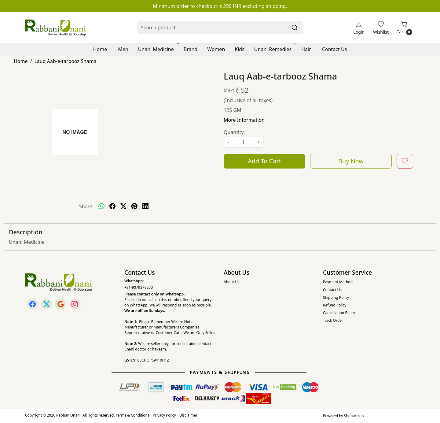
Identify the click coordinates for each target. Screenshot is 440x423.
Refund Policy (334, 305)
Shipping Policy (336, 297)
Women (216, 49)
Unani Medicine (158, 49)
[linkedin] (145, 206)
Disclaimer (188, 415)
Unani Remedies (274, 49)
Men (123, 49)
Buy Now (351, 161)
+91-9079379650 (138, 287)
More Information (244, 120)
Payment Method (338, 281)
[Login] (359, 27)
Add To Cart (264, 161)
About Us (232, 281)
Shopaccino (354, 415)
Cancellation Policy (339, 312)
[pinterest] (134, 206)
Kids (239, 49)
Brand (190, 49)
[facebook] (112, 206)
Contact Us (334, 49)
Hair (306, 49)
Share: (86, 206)
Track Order (333, 320)
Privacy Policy (164, 415)
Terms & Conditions (132, 415)
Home (100, 49)
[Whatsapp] (101, 206)
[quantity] (243, 142)
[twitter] (123, 206)
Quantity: (234, 132)
